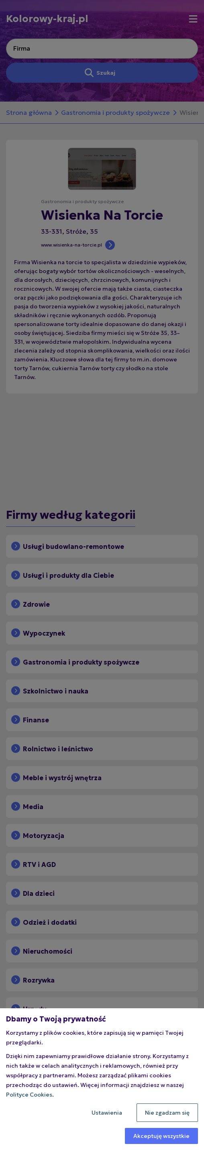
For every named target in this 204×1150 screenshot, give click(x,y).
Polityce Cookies (29, 1094)
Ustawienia (107, 1112)
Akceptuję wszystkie (161, 1136)
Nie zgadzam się (167, 1112)
